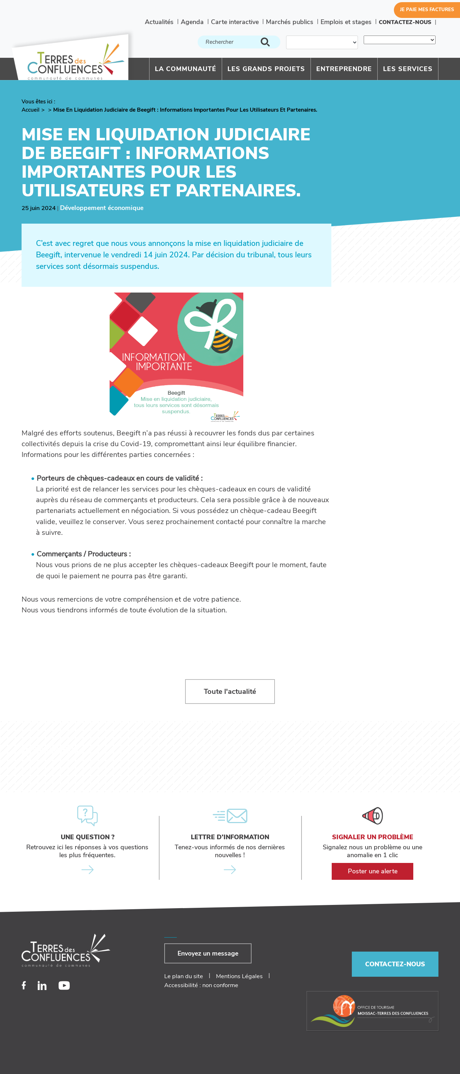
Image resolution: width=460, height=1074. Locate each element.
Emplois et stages (346, 22)
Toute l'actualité (230, 691)
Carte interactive (235, 22)
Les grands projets (266, 69)
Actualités (159, 22)
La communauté (185, 69)
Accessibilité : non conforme (201, 985)
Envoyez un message (208, 953)
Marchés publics (289, 22)
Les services (408, 69)
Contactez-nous (405, 22)
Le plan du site (183, 976)
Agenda (192, 22)
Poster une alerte (372, 871)
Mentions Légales (239, 976)
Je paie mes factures (427, 9)
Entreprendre (344, 69)
